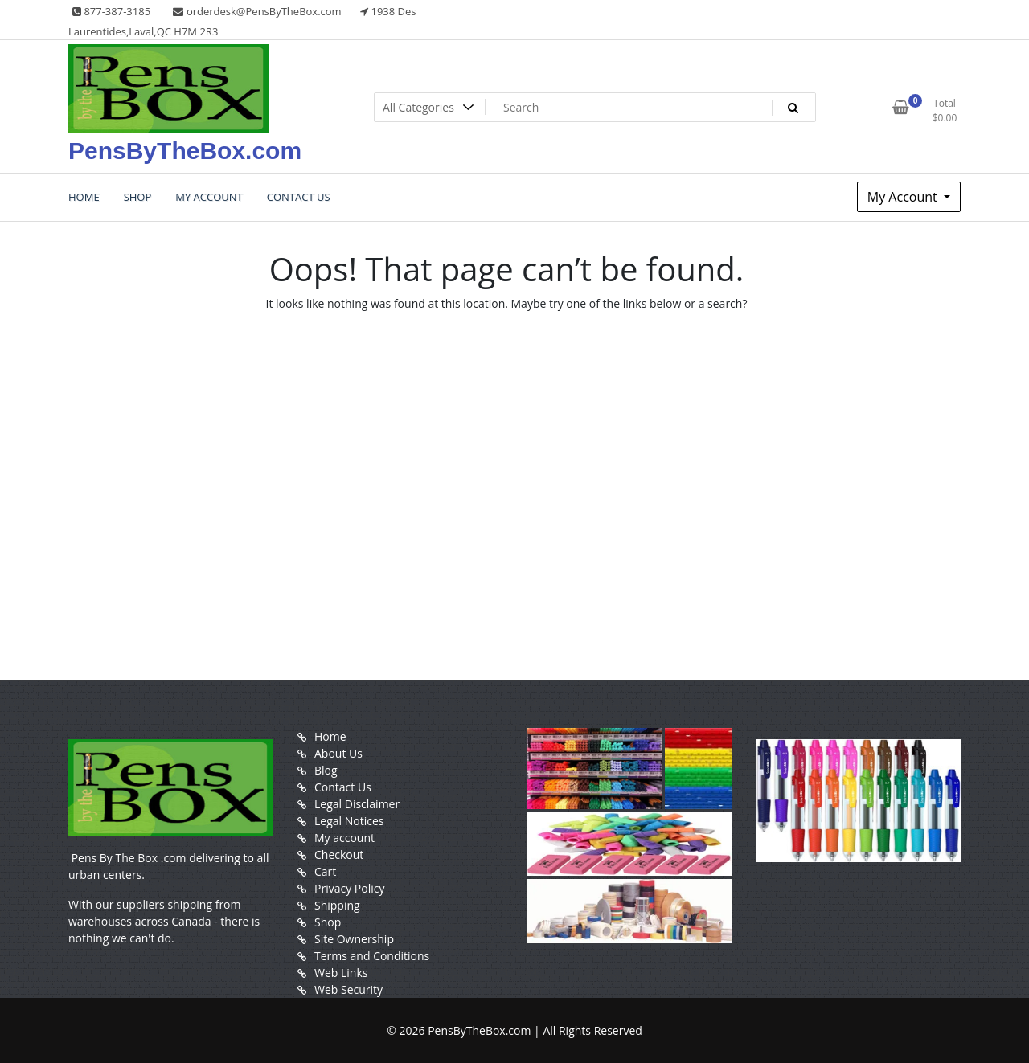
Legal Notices (348, 820)
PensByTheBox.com (184, 150)
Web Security (348, 989)
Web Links (340, 972)
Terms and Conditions (371, 955)
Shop (327, 922)
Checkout (338, 854)
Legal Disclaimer (357, 804)
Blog (326, 770)
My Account (904, 197)
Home (330, 736)
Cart (325, 871)
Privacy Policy (349, 888)
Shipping (337, 905)
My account (344, 837)
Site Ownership (354, 938)
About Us (338, 753)
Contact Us (342, 787)
